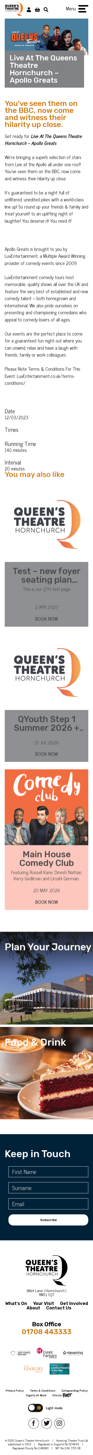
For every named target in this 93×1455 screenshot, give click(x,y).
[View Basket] (37, 9)
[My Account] (29, 9)
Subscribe (48, 1220)
